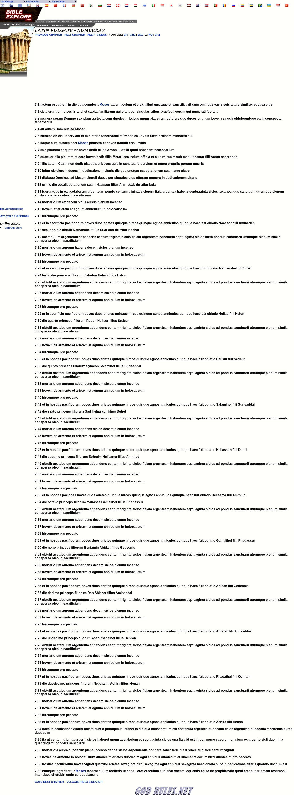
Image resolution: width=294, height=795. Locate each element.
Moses (104, 104)
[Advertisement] (16, 138)
